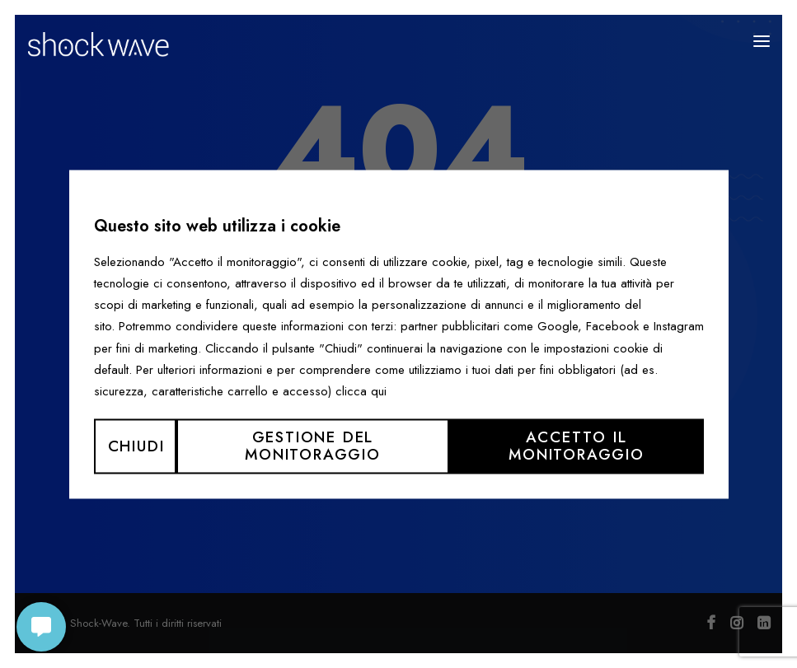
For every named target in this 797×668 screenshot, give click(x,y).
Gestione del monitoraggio (313, 446)
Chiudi (136, 446)
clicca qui (361, 391)
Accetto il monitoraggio (577, 446)
